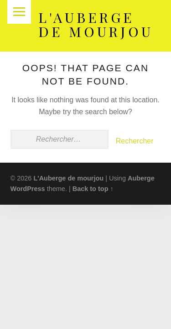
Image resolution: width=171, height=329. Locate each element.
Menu (19, 12)
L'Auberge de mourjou (95, 24)
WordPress (27, 188)
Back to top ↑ (93, 188)
